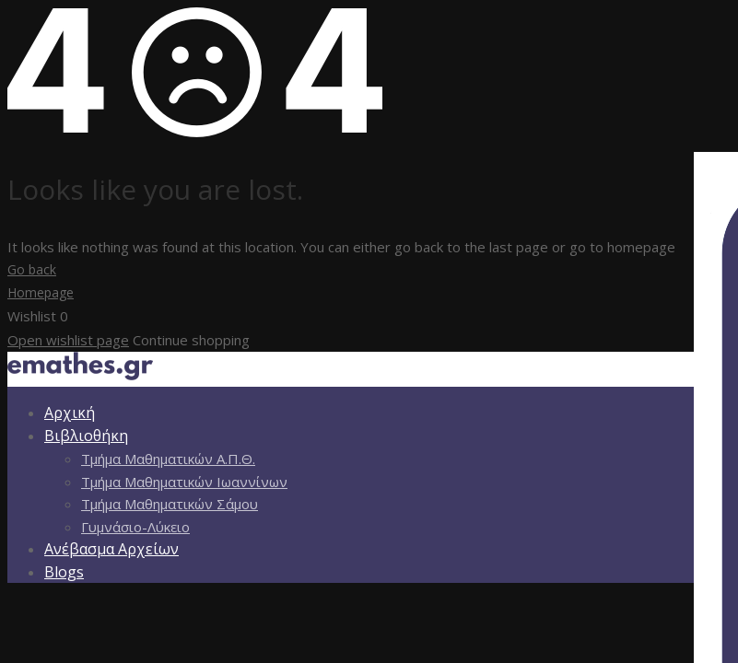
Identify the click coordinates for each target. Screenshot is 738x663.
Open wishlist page (68, 340)
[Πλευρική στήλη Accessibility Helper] (716, 174)
